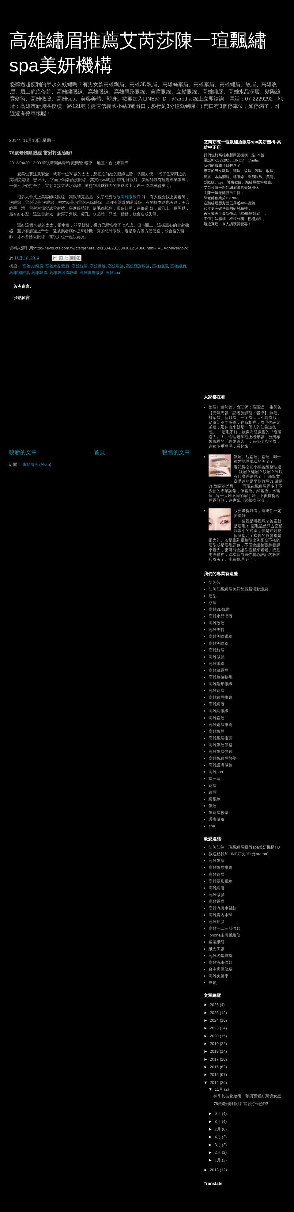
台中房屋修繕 (220, 969)
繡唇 (213, 792)
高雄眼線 (129, 197)
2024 (215, 1020)
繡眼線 (215, 799)
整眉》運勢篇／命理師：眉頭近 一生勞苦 (245, 407)
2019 (215, 1043)
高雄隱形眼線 (138, 266)
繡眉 (213, 785)
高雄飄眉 (39, 272)
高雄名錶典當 (220, 955)
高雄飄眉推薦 (220, 738)
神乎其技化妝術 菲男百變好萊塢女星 (247, 1096)
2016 (215, 1067)
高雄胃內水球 (220, 915)
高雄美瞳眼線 (220, 636)
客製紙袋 (216, 942)
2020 (215, 1036)
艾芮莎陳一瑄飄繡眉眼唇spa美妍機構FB (244, 847)
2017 (215, 1059)
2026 (215, 1004)
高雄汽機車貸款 (222, 908)
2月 (218, 1152)
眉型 (213, 596)
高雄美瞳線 (218, 643)
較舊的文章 (176, 452)
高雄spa (113, 272)
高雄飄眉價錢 (220, 751)
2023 (215, 1028)
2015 (215, 1074)
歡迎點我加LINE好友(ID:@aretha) (238, 854)
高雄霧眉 (216, 718)
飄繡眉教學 (218, 812)
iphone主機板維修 (224, 935)
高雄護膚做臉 (92, 272)
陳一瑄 (215, 778)
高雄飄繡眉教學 (63, 272)
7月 (218, 1129)
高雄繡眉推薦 (220, 697)
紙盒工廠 (216, 949)
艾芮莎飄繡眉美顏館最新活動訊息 (238, 589)
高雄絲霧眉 (218, 670)
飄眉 (213, 806)
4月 (218, 1136)
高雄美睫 (216, 629)
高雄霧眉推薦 (220, 724)
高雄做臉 (98, 266)
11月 (219, 1089)
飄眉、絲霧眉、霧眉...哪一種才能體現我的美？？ (257, 459)
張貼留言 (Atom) (36, 464)
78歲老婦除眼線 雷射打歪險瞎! (240, 1103)
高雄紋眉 (80, 266)
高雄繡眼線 (19, 272)
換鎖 (213, 982)
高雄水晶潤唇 (57, 266)
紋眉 (213, 602)
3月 (218, 1144)
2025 (215, 1012)
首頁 (99, 452)
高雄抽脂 (216, 921)
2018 (215, 1051)
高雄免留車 (218, 976)
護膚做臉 (216, 819)
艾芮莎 (215, 582)
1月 (218, 1160)
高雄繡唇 (178, 266)
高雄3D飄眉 (32, 266)
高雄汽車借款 (220, 962)
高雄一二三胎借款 (224, 928)
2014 (215, 1082)
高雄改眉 (216, 623)
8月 (218, 1121)
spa (212, 826)
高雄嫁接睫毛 (220, 677)
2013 (215, 1170)
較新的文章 (23, 452)
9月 (218, 1113)
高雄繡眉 (160, 266)
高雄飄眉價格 (220, 745)
